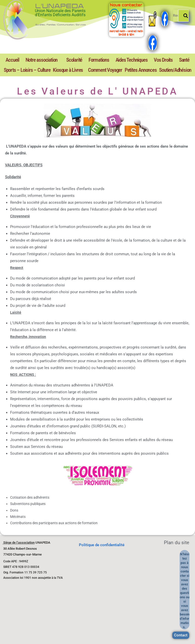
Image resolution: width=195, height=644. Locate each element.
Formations (76, 59)
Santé (142, 59)
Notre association (31, 59)
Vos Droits (127, 59)
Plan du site (176, 542)
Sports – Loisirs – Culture (170, 59)
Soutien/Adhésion (168, 69)
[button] (33, 59)
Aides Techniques (102, 59)
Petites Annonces (121, 69)
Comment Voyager (74, 69)
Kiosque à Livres (25, 69)
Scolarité (58, 59)
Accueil (9, 59)
